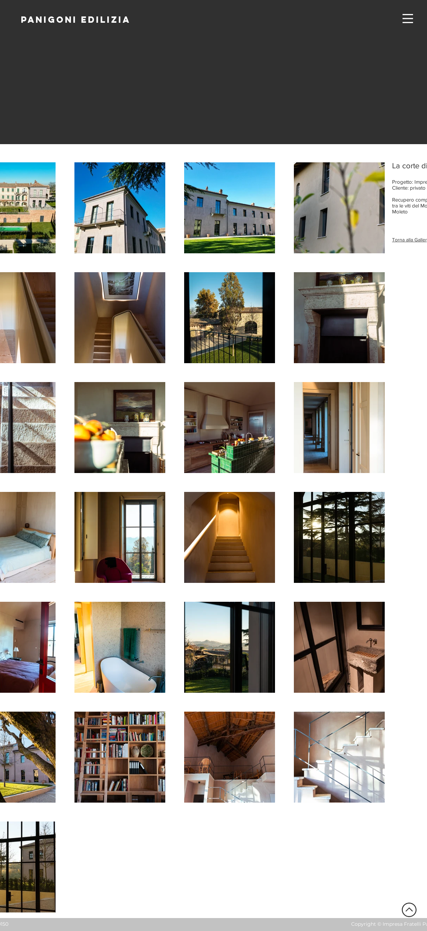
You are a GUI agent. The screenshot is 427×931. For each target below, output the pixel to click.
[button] (408, 18)
